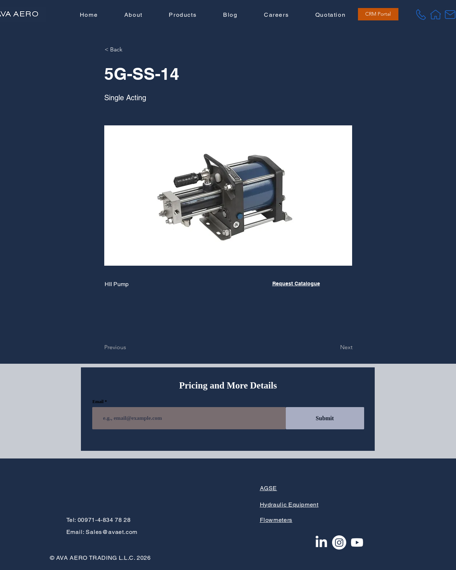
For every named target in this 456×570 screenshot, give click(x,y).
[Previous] (128, 347)
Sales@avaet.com (111, 531)
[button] (182, 15)
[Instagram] (339, 542)
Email (98, 401)
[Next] (334, 347)
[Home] (435, 14)
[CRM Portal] (378, 14)
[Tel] (421, 14)
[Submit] (325, 418)
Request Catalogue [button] (296, 283)
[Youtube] (357, 542)
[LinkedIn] (321, 542)
